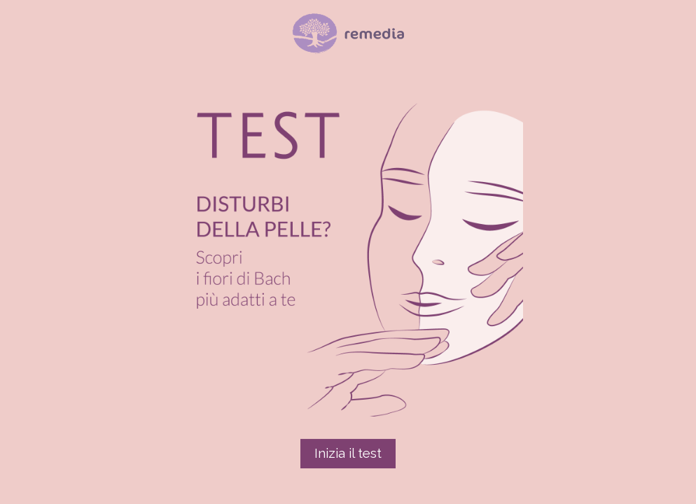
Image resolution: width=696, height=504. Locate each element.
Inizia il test (348, 453)
